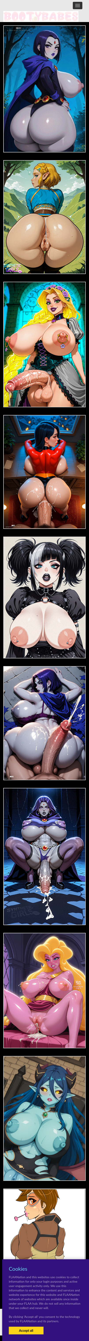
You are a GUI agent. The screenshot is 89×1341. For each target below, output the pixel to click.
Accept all (26, 1330)
